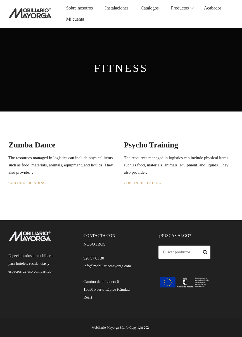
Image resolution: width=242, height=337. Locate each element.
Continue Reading (27, 183)
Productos (180, 8)
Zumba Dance (32, 144)
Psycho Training (151, 144)
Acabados (213, 8)
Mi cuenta (75, 19)
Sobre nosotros (79, 8)
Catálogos (150, 8)
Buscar (205, 253)
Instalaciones (117, 8)
